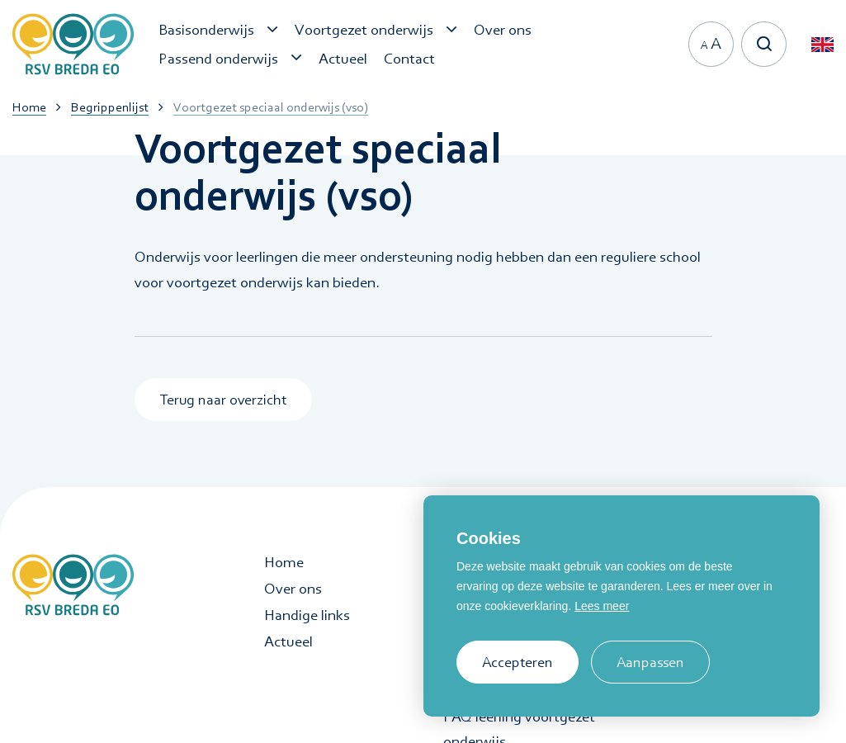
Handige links (307, 615)
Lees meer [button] (601, 606)
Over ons (293, 589)
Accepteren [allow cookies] (517, 661)
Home (284, 562)
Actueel (288, 641)
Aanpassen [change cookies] (650, 661)
